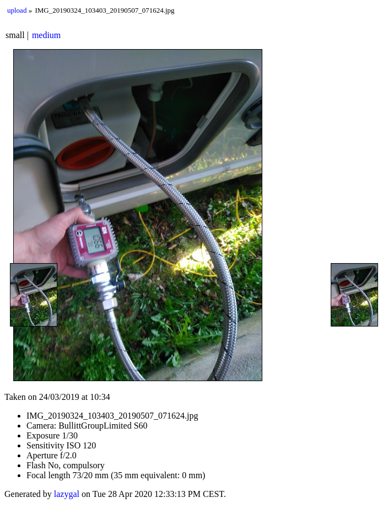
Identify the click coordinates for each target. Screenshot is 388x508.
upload (16, 10)
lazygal (66, 494)
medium (46, 35)
